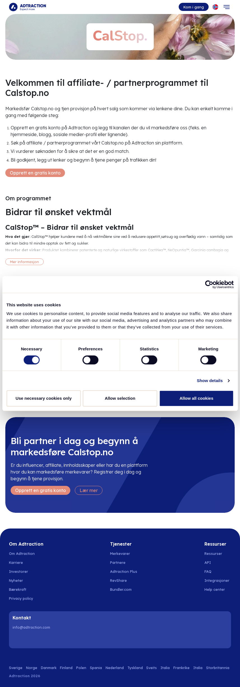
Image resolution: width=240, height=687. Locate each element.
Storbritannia (217, 667)
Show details (210, 380)
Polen (81, 667)
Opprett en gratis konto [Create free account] (35, 173)
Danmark (49, 667)
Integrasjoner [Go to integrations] (216, 580)
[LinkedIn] (18, 639)
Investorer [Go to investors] (18, 571)
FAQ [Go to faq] (207, 571)
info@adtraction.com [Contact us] (31, 627)
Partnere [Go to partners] (117, 562)
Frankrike (181, 667)
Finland (66, 667)
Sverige (15, 667)
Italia (165, 667)
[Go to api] (217, 562)
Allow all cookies (196, 398)
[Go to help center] (217, 589)
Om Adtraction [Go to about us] (22, 553)
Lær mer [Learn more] (89, 490)
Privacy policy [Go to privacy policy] (21, 598)
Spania (96, 667)
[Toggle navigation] (226, 7)
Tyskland (135, 667)
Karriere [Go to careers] (16, 562)
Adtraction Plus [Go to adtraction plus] (123, 571)
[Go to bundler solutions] (124, 589)
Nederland (115, 667)
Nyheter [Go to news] (16, 580)
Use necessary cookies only (44, 398)
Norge (31, 667)
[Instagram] (32, 639)
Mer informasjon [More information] (24, 261)
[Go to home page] (27, 7)
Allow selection (120, 398)
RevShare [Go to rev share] (118, 580)
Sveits (151, 667)
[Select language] (215, 7)
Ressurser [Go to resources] (213, 553)
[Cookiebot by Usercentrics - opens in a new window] (209, 284)
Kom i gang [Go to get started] (193, 7)
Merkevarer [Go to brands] (120, 553)
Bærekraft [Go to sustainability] (17, 589)
